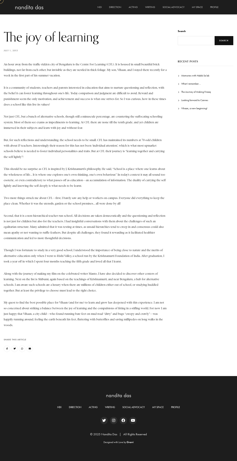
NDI (99, 7)
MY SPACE (197, 7)
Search (182, 31)
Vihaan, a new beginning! (194, 108)
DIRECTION (115, 7)
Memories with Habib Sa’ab (195, 75)
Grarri (130, 442)
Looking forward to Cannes (194, 100)
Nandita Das (29, 7)
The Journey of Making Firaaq (196, 91)
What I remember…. (191, 83)
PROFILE (214, 7)
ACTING (133, 7)
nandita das (118, 395)
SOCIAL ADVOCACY (173, 7)
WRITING (150, 7)
